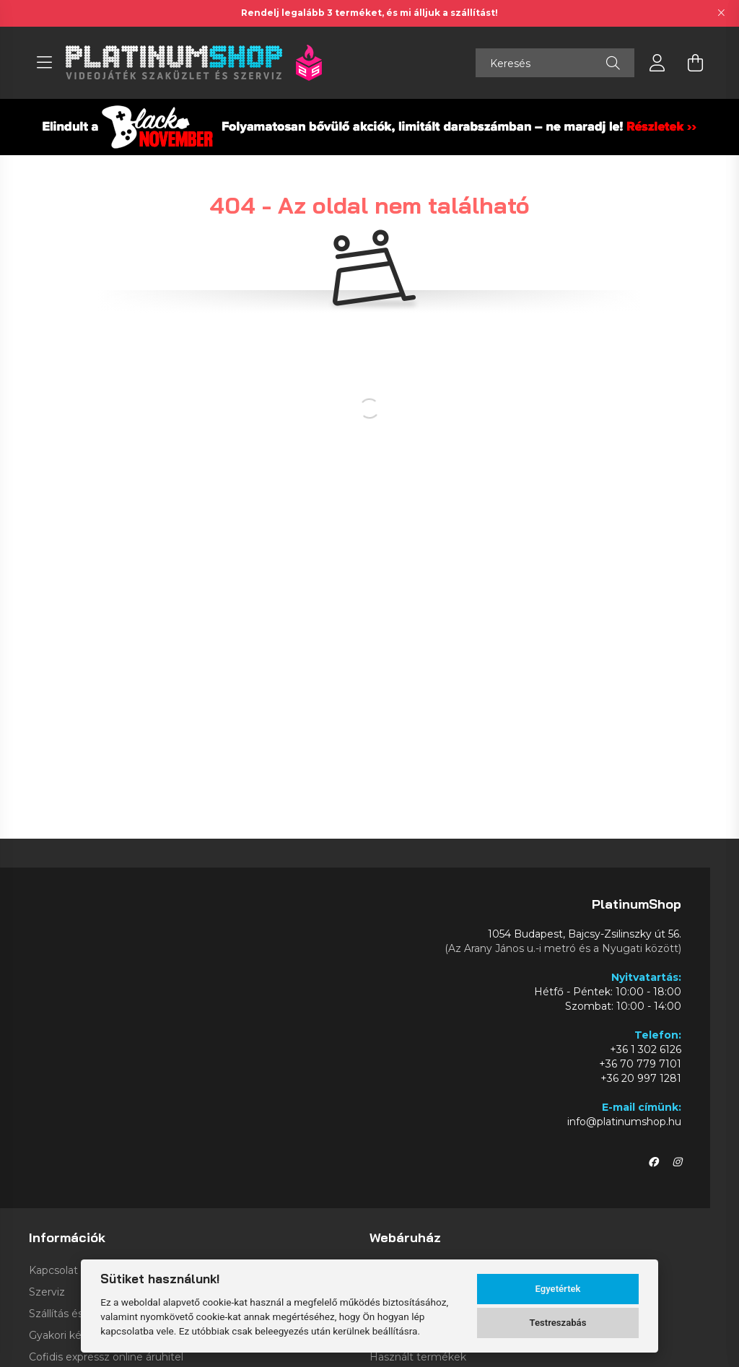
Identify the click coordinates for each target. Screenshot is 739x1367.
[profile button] (657, 62)
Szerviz (47, 1292)
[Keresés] (555, 62)
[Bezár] (721, 13)
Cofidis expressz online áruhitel (106, 1357)
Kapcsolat (53, 1271)
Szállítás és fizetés (75, 1314)
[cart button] (695, 62)
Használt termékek (418, 1357)
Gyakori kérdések (72, 1335)
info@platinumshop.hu (624, 1121)
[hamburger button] (44, 62)
